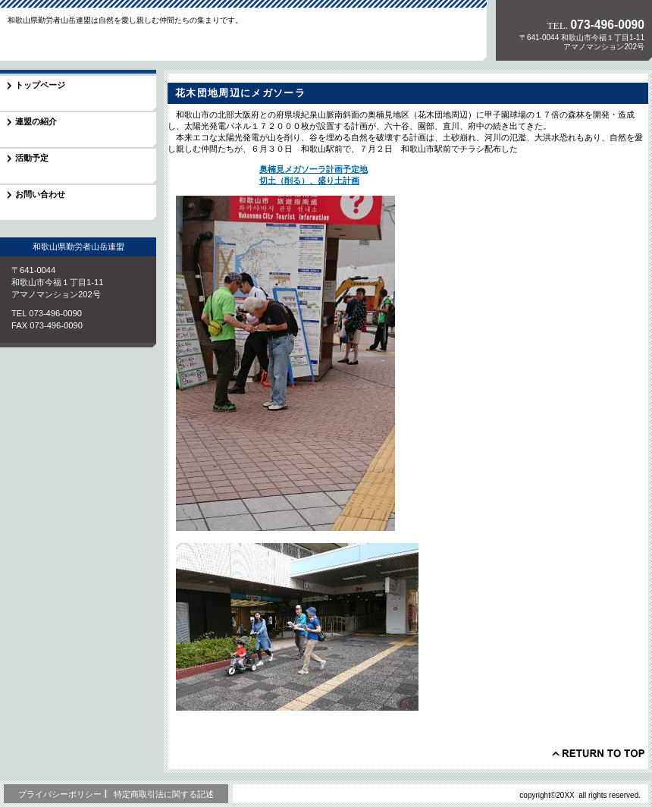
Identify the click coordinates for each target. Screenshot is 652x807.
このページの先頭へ (598, 753)
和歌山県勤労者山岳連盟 (105, 41)
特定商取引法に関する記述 (164, 794)
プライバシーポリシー (60, 794)
